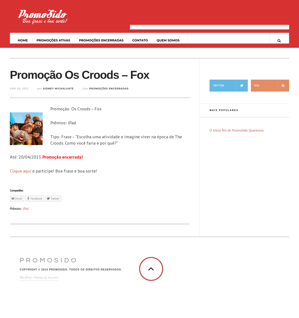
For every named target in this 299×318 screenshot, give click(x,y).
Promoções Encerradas (101, 40)
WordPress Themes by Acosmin (39, 277)
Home (23, 40)
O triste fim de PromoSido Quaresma (237, 130)
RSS (271, 86)
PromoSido (49, 260)
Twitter (230, 86)
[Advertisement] (209, 18)
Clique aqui (20, 171)
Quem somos (168, 40)
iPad (26, 209)
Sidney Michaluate (58, 88)
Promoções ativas (53, 40)
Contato (140, 40)
